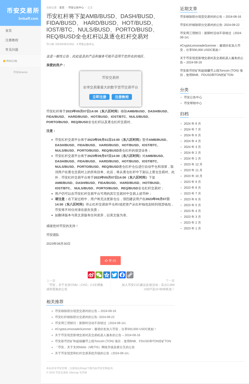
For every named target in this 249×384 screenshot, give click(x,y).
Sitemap (74, 373)
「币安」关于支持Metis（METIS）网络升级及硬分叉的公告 (95, 348)
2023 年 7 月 (192, 193)
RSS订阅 (10, 61)
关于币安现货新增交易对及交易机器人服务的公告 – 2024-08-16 (97, 335)
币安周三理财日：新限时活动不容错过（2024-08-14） (91, 323)
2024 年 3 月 (192, 147)
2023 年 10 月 (193, 176)
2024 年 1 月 (192, 158)
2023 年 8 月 (192, 187)
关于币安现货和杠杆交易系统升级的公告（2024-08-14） (93, 354)
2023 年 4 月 (192, 211)
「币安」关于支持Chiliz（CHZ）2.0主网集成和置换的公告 (74, 288)
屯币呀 (83, 373)
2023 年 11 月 (193, 170)
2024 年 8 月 (192, 123)
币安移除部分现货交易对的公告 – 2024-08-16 (85, 311)
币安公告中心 (76, 7)
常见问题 (11, 49)
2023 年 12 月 (193, 164)
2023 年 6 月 (192, 199)
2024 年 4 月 (192, 141)
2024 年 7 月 (192, 129)
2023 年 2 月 (192, 222)
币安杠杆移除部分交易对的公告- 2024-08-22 (84, 317)
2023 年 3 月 (192, 216)
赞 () (110, 261)
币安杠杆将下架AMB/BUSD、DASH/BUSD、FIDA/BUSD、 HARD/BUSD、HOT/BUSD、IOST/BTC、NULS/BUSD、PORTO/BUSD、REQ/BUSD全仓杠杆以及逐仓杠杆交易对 (102, 26)
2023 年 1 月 (192, 228)
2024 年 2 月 (192, 152)
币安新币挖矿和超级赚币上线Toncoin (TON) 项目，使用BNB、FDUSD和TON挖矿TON (113, 341)
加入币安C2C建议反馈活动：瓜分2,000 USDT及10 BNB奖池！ (148, 288)
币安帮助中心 (193, 103)
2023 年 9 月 (192, 181)
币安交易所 (20, 13)
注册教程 (11, 40)
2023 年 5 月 (192, 205)
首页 (8, 30)
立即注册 (99, 97)
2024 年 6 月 (192, 135)
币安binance (20, 72)
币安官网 (102, 368)
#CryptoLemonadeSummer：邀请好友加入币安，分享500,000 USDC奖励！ (106, 329)
